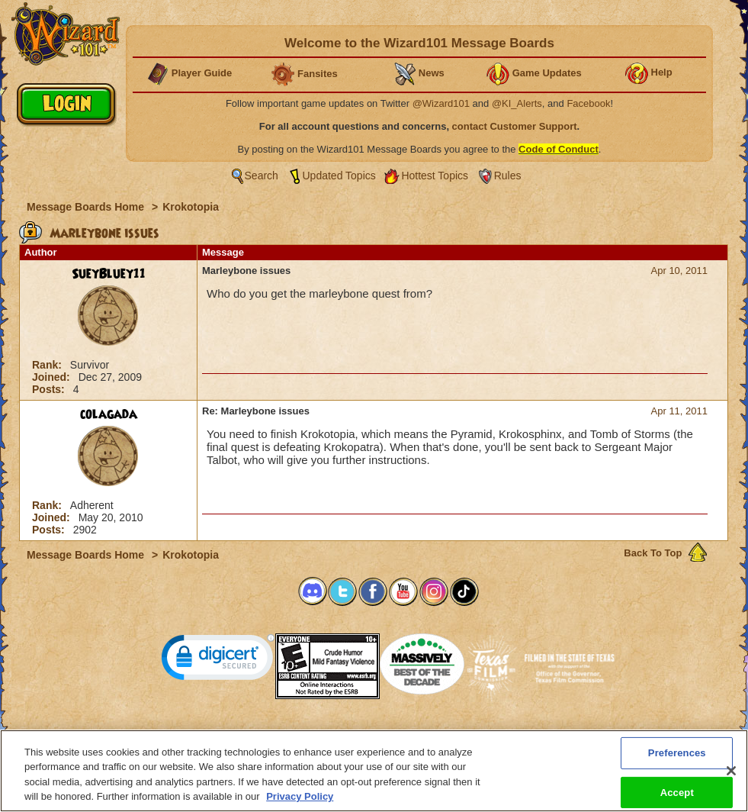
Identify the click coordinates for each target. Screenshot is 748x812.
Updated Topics (339, 175)
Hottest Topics (434, 175)
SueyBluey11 (109, 274)
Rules (508, 175)
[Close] (731, 774)
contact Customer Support (514, 126)
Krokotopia (190, 207)
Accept (677, 795)
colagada (108, 414)
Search (261, 175)
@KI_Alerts (517, 103)
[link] (218, 660)
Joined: (52, 377)
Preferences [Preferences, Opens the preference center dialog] (677, 756)
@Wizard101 (441, 103)
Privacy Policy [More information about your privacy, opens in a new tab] (299, 800)
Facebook (588, 103)
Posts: (50, 389)
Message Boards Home (87, 207)
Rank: (48, 365)
